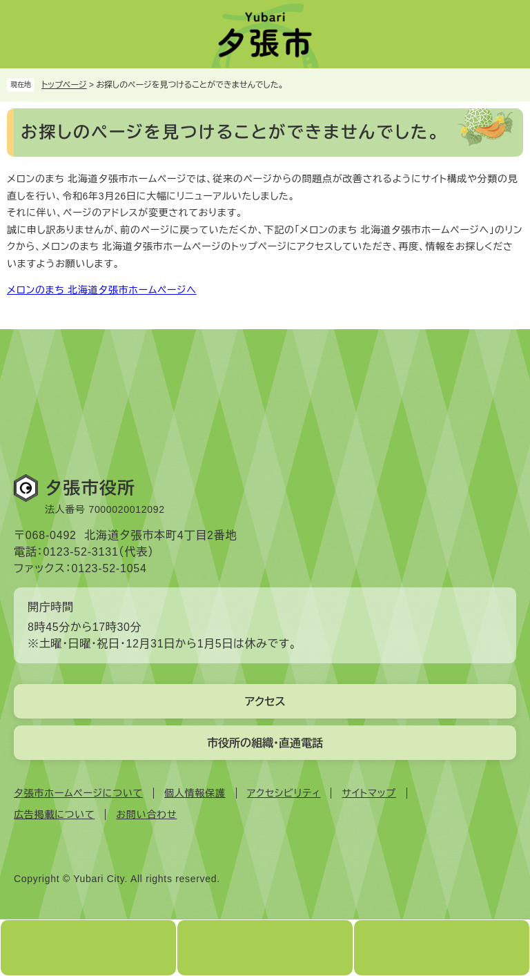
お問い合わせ (146, 814)
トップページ (64, 85)
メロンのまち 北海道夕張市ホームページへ (102, 289)
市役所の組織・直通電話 (265, 743)
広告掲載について (54, 814)
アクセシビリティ (284, 793)
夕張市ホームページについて (78, 793)
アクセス (264, 701)
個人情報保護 (195, 793)
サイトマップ (368, 793)
